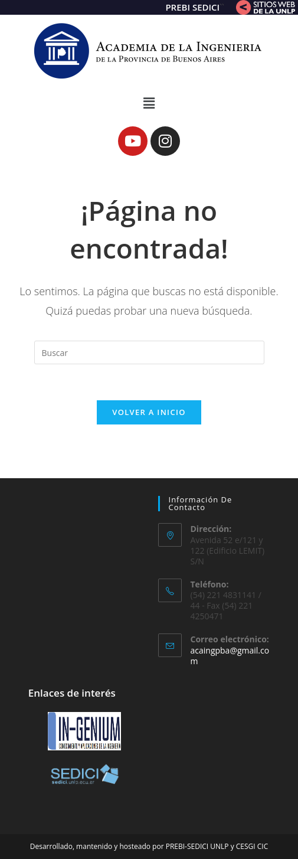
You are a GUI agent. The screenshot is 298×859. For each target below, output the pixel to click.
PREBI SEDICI (192, 7)
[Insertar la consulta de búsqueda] (149, 352)
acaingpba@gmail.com (230, 656)
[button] (149, 103)
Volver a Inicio (148, 412)
